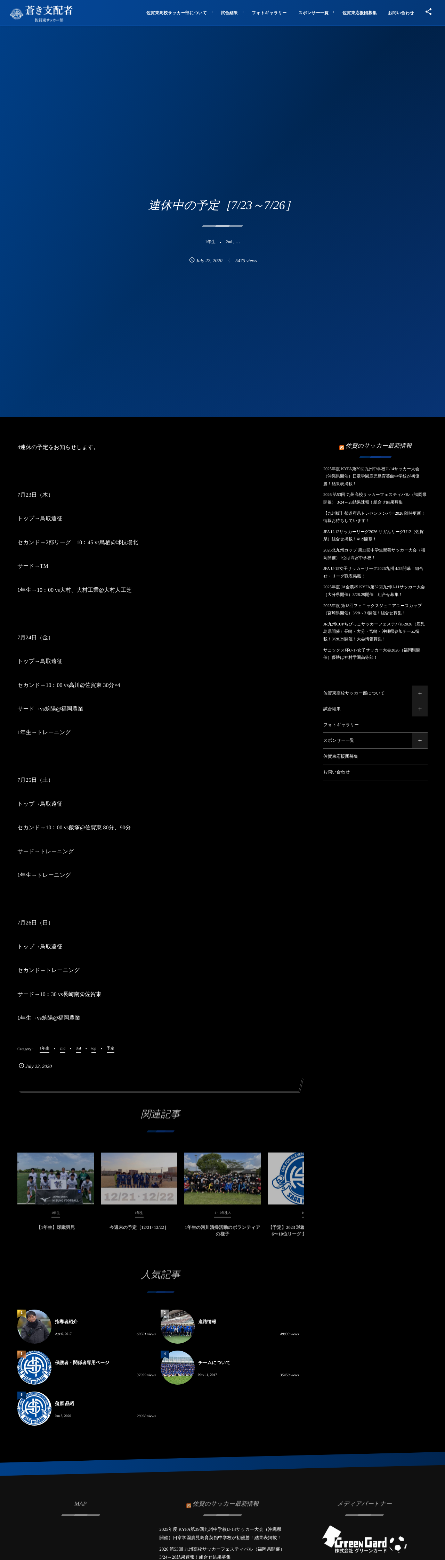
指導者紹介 (66, 1321)
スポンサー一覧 (338, 740)
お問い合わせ (336, 772)
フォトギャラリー (341, 724)
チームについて (214, 1362)
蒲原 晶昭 (64, 1403)
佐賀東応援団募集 (340, 756)
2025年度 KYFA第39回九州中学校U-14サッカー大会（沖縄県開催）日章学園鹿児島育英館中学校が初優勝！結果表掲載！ (371, 476)
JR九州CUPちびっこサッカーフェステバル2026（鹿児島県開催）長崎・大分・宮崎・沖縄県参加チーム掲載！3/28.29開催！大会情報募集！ (374, 631)
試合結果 (332, 708)
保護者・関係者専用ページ (82, 1362)
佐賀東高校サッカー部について (354, 693)
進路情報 (207, 1321)
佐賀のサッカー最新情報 (379, 445)
